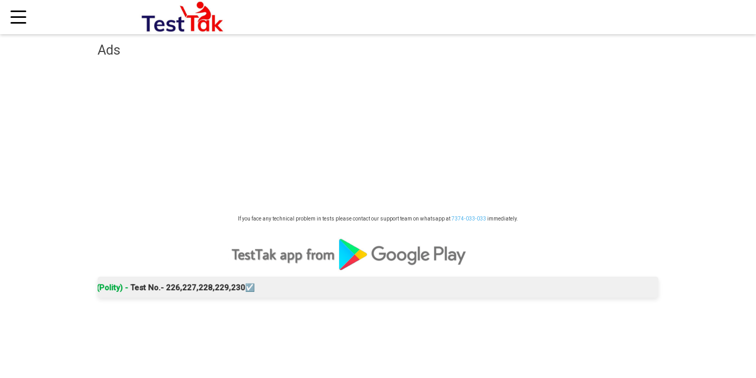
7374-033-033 (469, 219)
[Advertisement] (378, 139)
